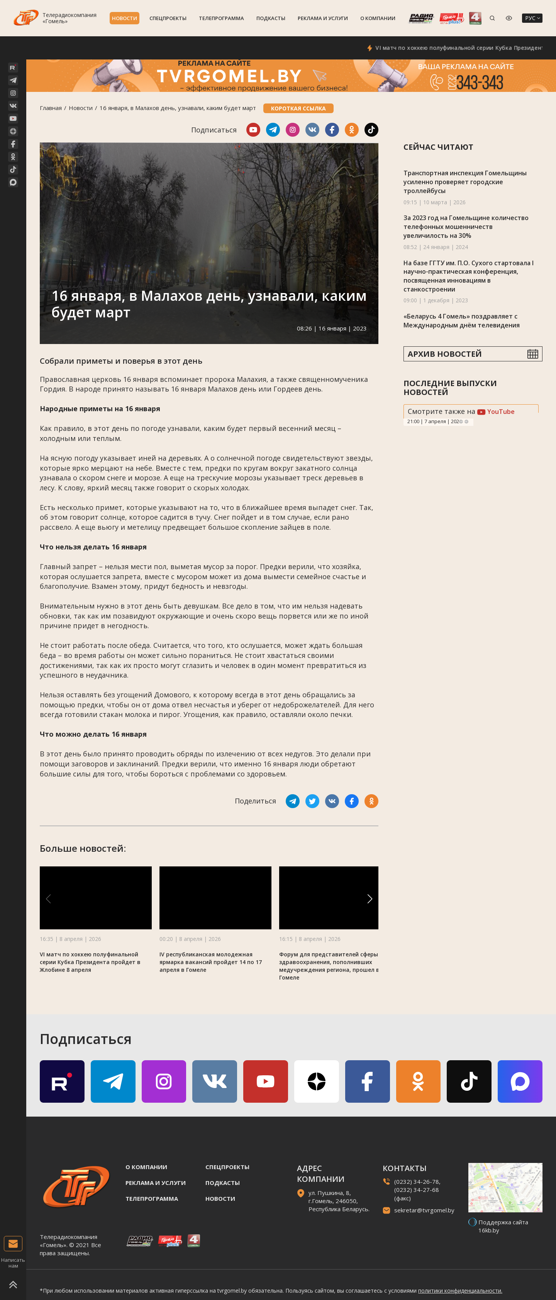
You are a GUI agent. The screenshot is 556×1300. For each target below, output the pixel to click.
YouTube (496, 411)
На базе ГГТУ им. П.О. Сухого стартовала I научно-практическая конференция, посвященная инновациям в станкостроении (468, 276)
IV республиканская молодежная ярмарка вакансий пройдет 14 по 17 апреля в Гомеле (210, 962)
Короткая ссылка (298, 108)
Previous (461, 422)
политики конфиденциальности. (460, 1290)
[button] (370, 898)
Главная (51, 108)
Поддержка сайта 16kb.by (503, 1226)
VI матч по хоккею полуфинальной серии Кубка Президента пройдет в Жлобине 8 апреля (90, 962)
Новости (124, 18)
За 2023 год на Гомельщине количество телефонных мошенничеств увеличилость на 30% (466, 226)
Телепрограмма (221, 18)
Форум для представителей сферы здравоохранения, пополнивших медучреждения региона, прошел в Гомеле (329, 966)
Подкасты (270, 18)
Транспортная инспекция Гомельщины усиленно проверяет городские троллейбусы (465, 182)
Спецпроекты (167, 18)
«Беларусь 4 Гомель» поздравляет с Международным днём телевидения (461, 320)
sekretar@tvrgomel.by (424, 1210)
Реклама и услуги (323, 18)
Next (466, 422)
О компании (377, 18)
